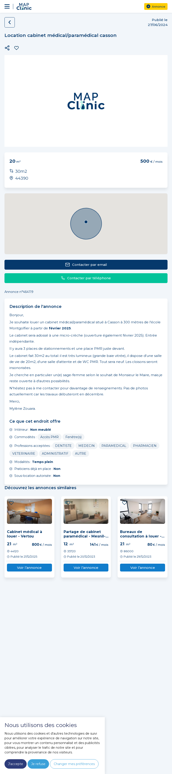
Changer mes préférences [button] (74, 764)
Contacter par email (86, 264)
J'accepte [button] (15, 764)
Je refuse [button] (38, 764)
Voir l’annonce (29, 567)
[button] (7, 48)
